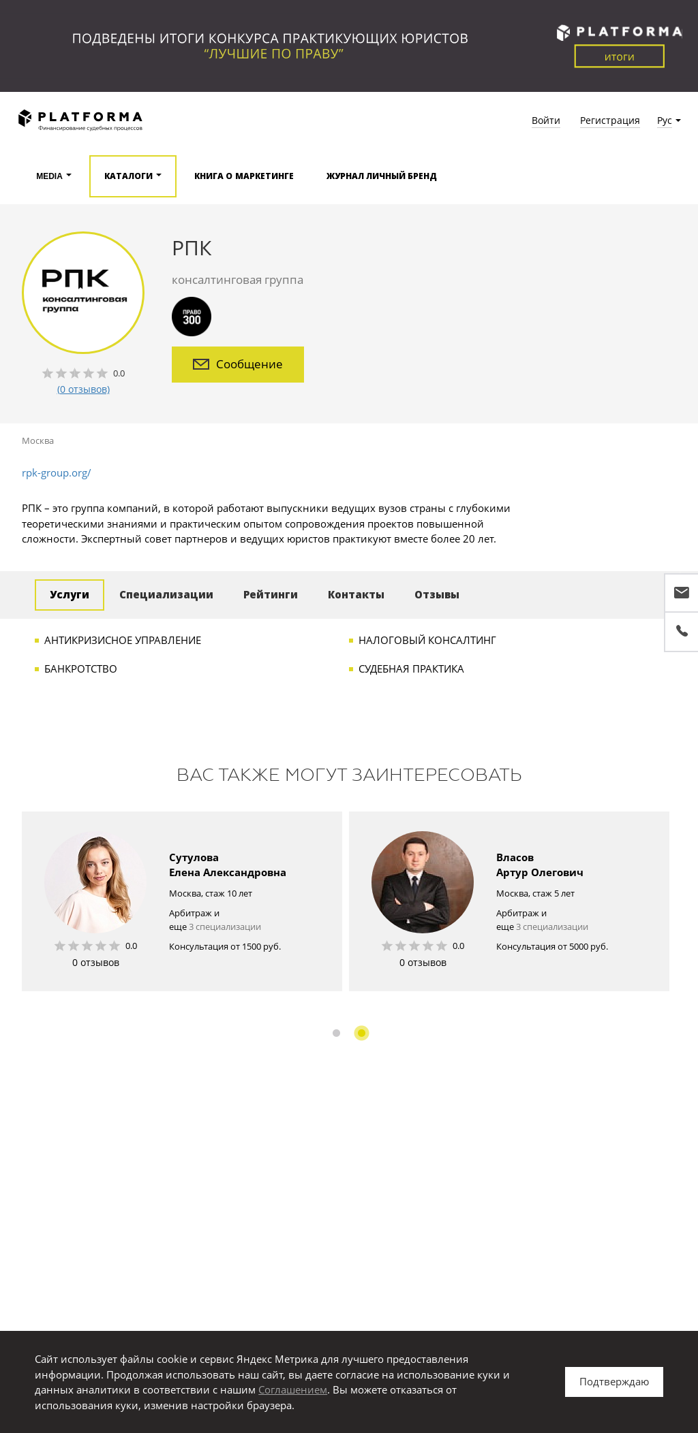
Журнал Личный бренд (382, 176)
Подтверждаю (614, 1381)
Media (49, 176)
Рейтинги (270, 594)
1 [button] (336, 1033)
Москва (38, 440)
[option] (182, 901)
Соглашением (292, 1389)
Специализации (166, 594)
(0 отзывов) (83, 389)
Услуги (69, 594)
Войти (546, 120)
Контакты (356, 594)
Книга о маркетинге (244, 176)
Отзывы (436, 594)
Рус (664, 120)
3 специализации (225, 926)
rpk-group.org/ (56, 472)
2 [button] (361, 1033)
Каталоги (128, 176)
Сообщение (238, 364)
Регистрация (610, 120)
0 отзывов (95, 962)
